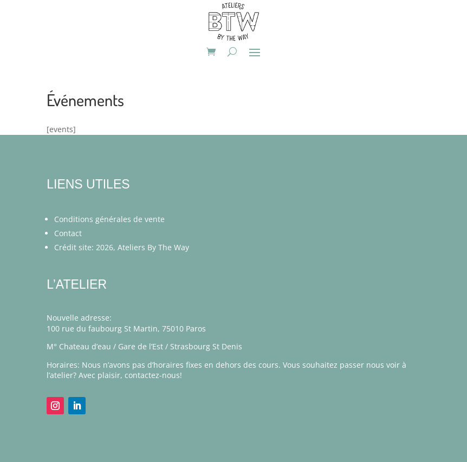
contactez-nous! (153, 375)
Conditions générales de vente (109, 219)
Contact (68, 233)
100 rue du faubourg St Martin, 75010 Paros (126, 328)
